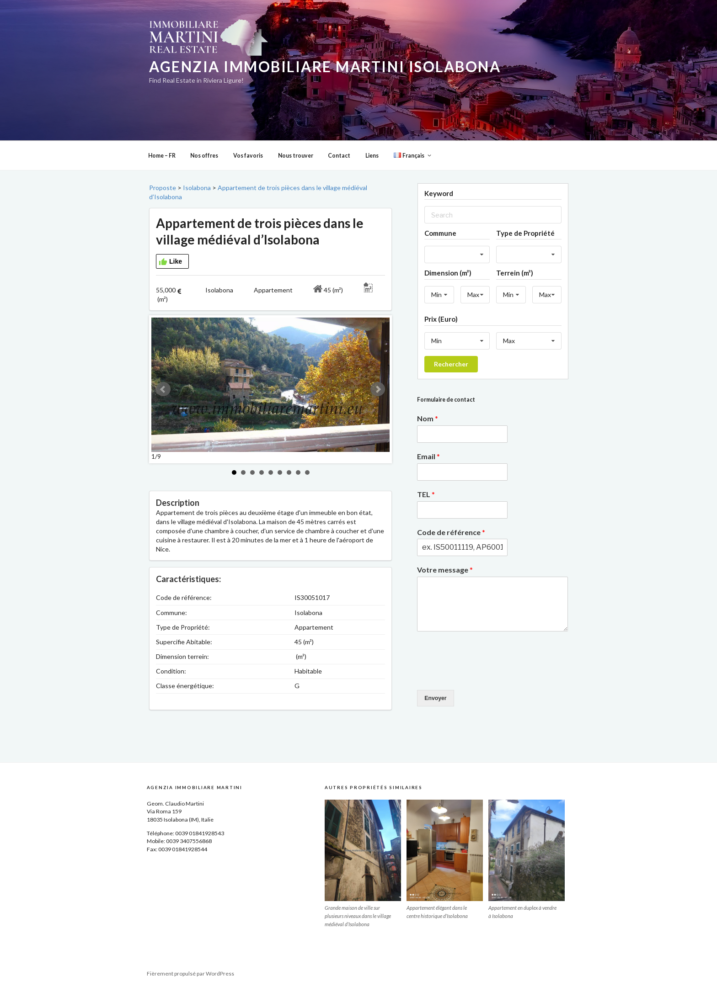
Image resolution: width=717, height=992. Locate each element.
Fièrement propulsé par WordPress (190, 973)
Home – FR (162, 155)
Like (170, 262)
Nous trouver (295, 155)
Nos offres (204, 155)
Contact (339, 155)
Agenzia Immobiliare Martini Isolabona (325, 66)
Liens (372, 155)
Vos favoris (248, 155)
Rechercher (451, 364)
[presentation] (486, 675)
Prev (163, 389)
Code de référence (451, 532)
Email (428, 456)
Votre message (445, 569)
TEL (426, 494)
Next (377, 389)
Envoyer (435, 698)
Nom (427, 418)
